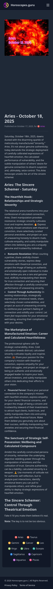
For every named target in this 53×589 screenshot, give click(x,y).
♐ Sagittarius (17, 554)
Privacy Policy (11, 585)
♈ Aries (41, 126)
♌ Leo (40, 542)
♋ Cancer (27, 542)
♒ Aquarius (19, 559)
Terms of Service (27, 585)
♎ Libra (24, 548)
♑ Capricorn (35, 554)
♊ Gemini (13, 542)
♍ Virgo (12, 548)
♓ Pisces (34, 559)
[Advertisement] (26, 84)
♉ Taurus (32, 537)
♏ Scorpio (38, 548)
